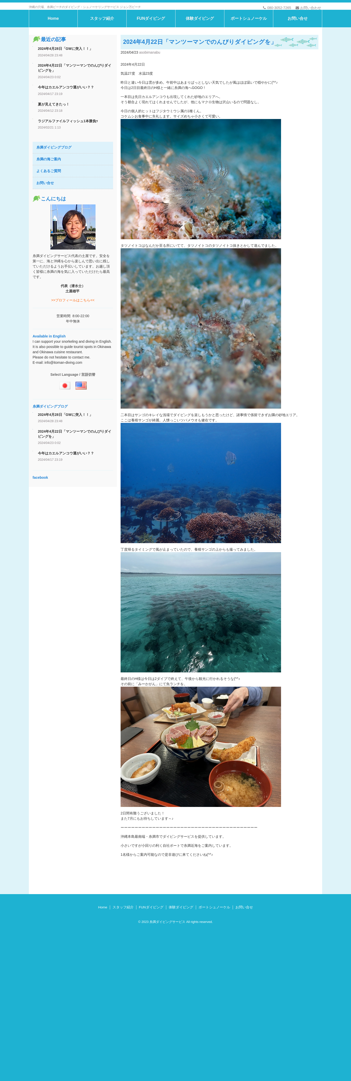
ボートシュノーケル (249, 58)
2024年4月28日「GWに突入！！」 (65, 88)
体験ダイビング (200, 58)
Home (53, 58)
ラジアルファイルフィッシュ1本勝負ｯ (68, 161)
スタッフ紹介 (102, 58)
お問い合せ (298, 58)
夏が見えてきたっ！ (53, 144)
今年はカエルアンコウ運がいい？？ (66, 127)
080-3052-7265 (277, 8)
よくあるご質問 (48, 211)
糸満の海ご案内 (48, 199)
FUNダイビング (151, 58)
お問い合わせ (308, 8)
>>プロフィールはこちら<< (73, 340)
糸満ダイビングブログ (53, 187)
